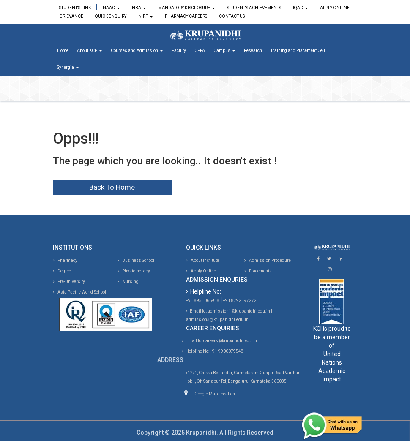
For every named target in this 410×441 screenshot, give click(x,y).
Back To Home (112, 187)
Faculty (179, 50)
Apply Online (335, 7)
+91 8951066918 (202, 300)
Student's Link (75, 7)
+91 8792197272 (240, 300)
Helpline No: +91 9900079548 (212, 351)
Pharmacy (65, 260)
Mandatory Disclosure (186, 7)
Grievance (71, 16)
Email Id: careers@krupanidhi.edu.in (219, 340)
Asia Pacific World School (79, 292)
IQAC (300, 7)
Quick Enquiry (110, 16)
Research (253, 50)
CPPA (199, 50)
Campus (224, 50)
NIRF (145, 16)
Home (62, 50)
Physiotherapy (134, 271)
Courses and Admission (137, 50)
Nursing (128, 281)
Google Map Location (214, 394)
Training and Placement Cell (298, 50)
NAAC (111, 7)
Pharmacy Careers (186, 16)
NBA (139, 7)
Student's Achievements (254, 7)
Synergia (68, 67)
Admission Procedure (267, 260)
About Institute (202, 260)
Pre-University (69, 281)
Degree (62, 271)
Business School (136, 260)
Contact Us (232, 16)
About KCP (89, 50)
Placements (258, 271)
